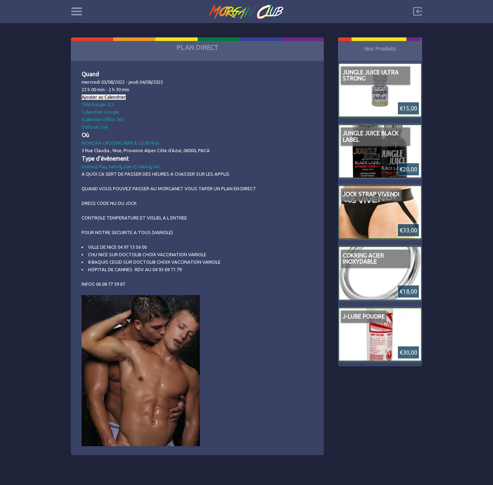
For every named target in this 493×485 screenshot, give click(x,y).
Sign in (417, 11)
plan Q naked (137, 166)
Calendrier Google (100, 111)
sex (156, 166)
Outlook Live (95, 126)
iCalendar (91, 119)
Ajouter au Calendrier (104, 97)
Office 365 (113, 119)
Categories (76, 11)
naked (114, 166)
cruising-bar (94, 166)
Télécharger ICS (98, 104)
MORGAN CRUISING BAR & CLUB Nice (120, 142)
